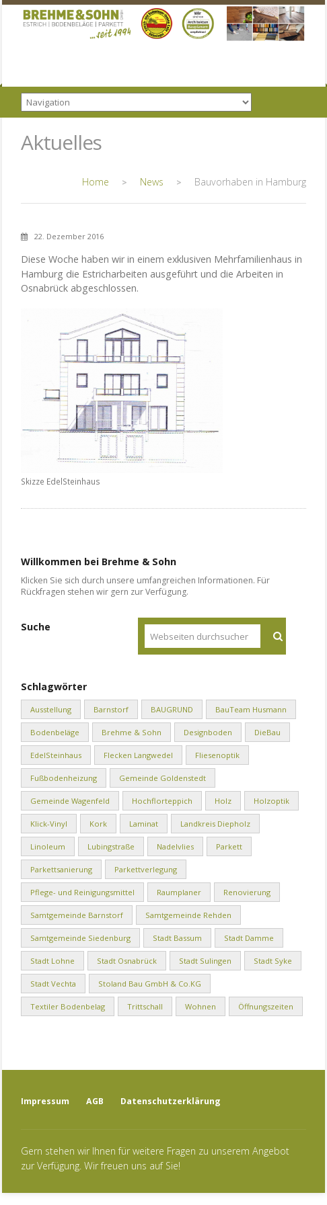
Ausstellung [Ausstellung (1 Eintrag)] (50, 709)
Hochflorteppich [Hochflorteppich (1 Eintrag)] (162, 801)
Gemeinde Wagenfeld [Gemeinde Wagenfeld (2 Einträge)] (70, 801)
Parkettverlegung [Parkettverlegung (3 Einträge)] (145, 869)
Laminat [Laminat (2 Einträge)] (143, 824)
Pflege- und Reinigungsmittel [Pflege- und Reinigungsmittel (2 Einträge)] (82, 892)
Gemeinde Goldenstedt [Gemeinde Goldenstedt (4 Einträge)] (162, 778)
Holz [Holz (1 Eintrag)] (223, 801)
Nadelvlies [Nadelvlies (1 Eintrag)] (175, 846)
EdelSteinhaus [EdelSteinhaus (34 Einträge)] (55, 755)
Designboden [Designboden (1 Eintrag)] (208, 732)
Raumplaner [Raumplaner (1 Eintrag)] (179, 892)
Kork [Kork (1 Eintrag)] (98, 824)
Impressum (45, 1101)
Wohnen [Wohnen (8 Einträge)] (200, 1006)
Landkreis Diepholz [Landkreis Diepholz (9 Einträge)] (215, 824)
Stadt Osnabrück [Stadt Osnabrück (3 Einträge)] (127, 961)
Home (95, 181)
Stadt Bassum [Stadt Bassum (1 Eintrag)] (177, 938)
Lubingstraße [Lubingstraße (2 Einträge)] (111, 846)
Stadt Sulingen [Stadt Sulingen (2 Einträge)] (205, 961)
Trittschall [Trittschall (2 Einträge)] (145, 1006)
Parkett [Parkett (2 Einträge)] (229, 846)
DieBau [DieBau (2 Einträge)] (267, 732)
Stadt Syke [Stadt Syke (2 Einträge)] (273, 961)
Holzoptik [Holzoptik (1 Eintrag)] (271, 801)
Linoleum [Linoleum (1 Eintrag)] (47, 846)
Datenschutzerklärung (170, 1101)
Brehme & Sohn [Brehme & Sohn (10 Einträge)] (131, 732)
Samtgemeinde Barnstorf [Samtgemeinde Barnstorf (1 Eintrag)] (76, 915)
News (152, 181)
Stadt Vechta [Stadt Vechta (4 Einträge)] (53, 984)
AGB (95, 1101)
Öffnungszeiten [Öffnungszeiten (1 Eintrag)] (265, 1006)
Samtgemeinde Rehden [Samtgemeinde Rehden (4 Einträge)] (188, 915)
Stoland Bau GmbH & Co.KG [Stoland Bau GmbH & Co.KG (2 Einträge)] (149, 984)
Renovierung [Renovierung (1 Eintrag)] (246, 892)
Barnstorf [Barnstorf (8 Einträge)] (111, 709)
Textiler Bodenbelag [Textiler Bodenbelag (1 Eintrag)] (67, 1006)
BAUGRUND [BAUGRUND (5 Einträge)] (172, 709)
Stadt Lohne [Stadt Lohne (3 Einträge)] (52, 961)
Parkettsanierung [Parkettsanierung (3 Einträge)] (61, 869)
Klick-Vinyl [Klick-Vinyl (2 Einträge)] (48, 824)
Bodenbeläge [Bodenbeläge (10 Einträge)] (54, 732)
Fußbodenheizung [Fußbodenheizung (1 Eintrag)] (63, 778)
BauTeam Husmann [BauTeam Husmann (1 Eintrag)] (251, 709)
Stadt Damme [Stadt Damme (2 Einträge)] (249, 938)
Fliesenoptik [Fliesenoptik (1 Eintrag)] (217, 755)
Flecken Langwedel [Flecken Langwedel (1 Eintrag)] (138, 755)
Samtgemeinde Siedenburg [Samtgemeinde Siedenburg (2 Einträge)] (80, 938)
